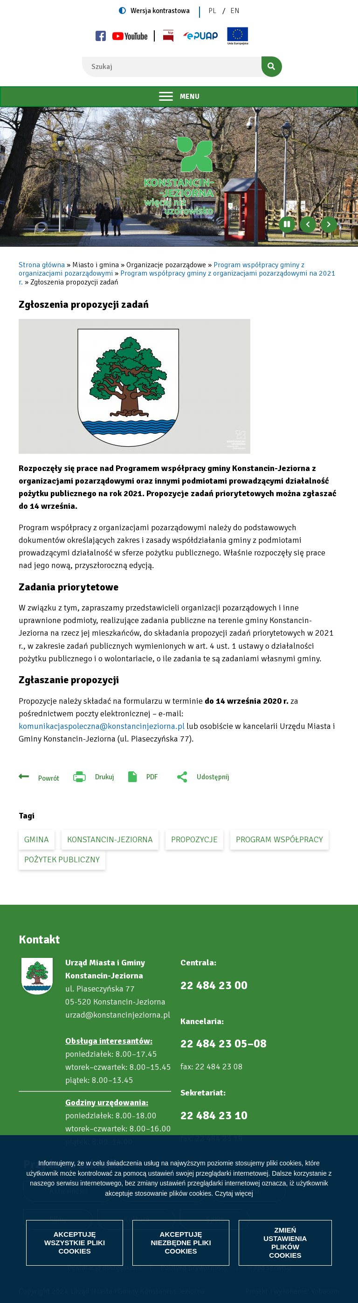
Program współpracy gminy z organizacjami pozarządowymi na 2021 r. (177, 277)
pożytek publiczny (62, 859)
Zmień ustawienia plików (285, 1242)
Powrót (48, 778)
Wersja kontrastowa (160, 10)
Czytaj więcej (234, 1193)
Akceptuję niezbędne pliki (181, 1242)
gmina (36, 839)
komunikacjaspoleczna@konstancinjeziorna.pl (102, 726)
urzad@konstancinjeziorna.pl (117, 1015)
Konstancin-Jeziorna (110, 839)
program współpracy (279, 839)
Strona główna (42, 265)
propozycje (194, 839)
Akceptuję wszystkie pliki (74, 1242)
